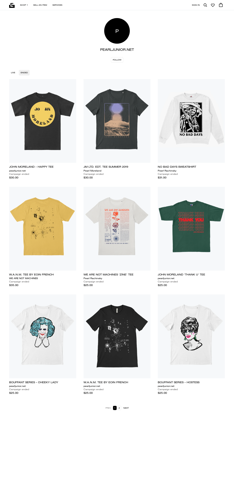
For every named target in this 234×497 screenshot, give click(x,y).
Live (13, 72)
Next (126, 408)
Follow (117, 60)
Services (57, 5)
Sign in (196, 5)
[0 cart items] (221, 5)
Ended (24, 72)
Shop (24, 5)
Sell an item (40, 5)
